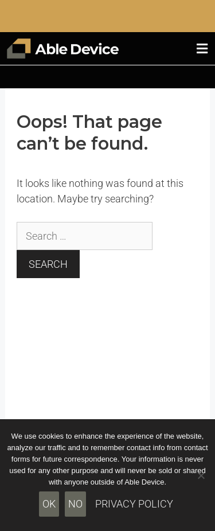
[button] (202, 49)
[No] (200, 475)
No (75, 504)
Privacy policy (134, 504)
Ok (49, 504)
